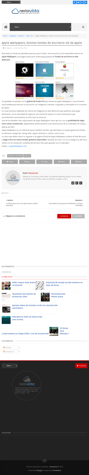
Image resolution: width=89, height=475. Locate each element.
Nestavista (53, 467)
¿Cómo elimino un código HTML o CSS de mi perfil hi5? (25, 334)
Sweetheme (57, 470)
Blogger (40, 470)
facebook (64, 216)
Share (27, 162)
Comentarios (8, 352)
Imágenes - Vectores (16, 36)
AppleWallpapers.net (18, 146)
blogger (78, 216)
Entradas (7, 348)
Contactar (81, 366)
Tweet (10, 162)
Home (5, 36)
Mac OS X (30, 36)
